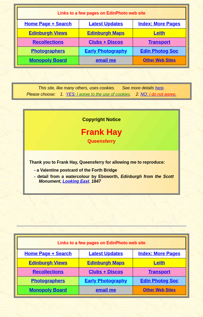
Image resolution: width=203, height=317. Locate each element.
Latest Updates (106, 23)
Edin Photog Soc (159, 51)
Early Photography (106, 51)
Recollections (48, 42)
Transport (159, 42)
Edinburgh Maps (105, 33)
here (159, 88)
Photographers (48, 51)
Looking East (76, 181)
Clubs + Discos (106, 42)
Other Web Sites (159, 60)
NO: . (158, 94)
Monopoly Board (48, 60)
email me (106, 60)
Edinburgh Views (48, 33)
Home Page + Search (48, 23)
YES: (98, 94)
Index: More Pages (159, 23)
